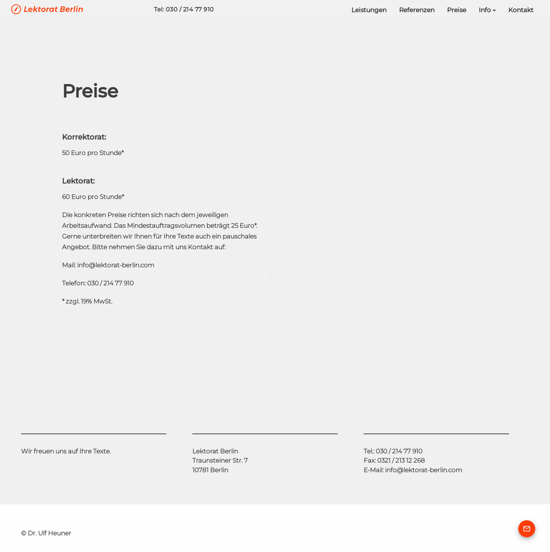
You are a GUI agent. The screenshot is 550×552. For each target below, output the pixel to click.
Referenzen (416, 10)
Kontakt (520, 10)
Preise (456, 10)
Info (485, 10)
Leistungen (368, 10)
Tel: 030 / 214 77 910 (184, 9)
